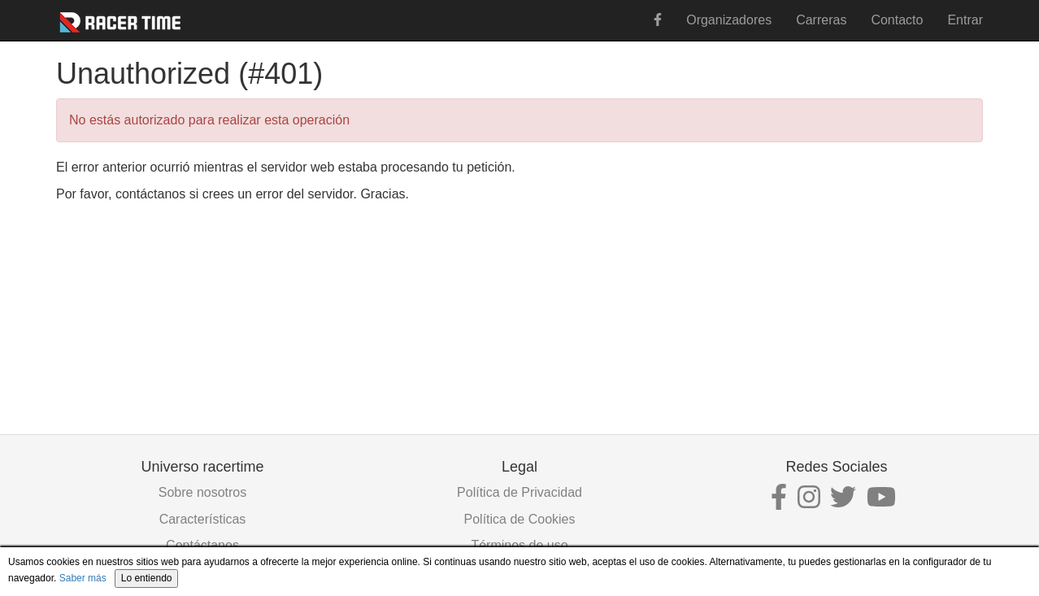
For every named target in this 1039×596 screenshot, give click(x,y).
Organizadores (729, 20)
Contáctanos (202, 545)
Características (202, 519)
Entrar (965, 20)
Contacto (897, 20)
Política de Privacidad (519, 492)
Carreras (821, 20)
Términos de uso (519, 545)
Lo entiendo (146, 578)
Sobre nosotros (203, 492)
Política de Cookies (520, 519)
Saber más (83, 578)
